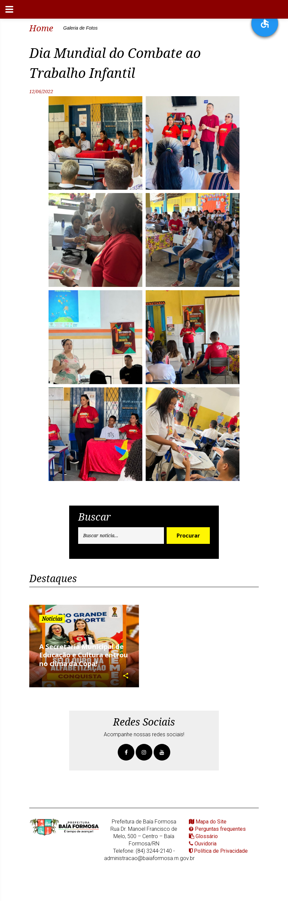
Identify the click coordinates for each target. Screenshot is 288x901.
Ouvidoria (202, 843)
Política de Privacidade (218, 851)
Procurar (188, 535)
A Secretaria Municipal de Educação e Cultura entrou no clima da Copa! (83, 655)
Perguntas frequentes (217, 829)
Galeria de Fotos (80, 28)
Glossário (203, 836)
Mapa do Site (207, 821)
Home (41, 28)
